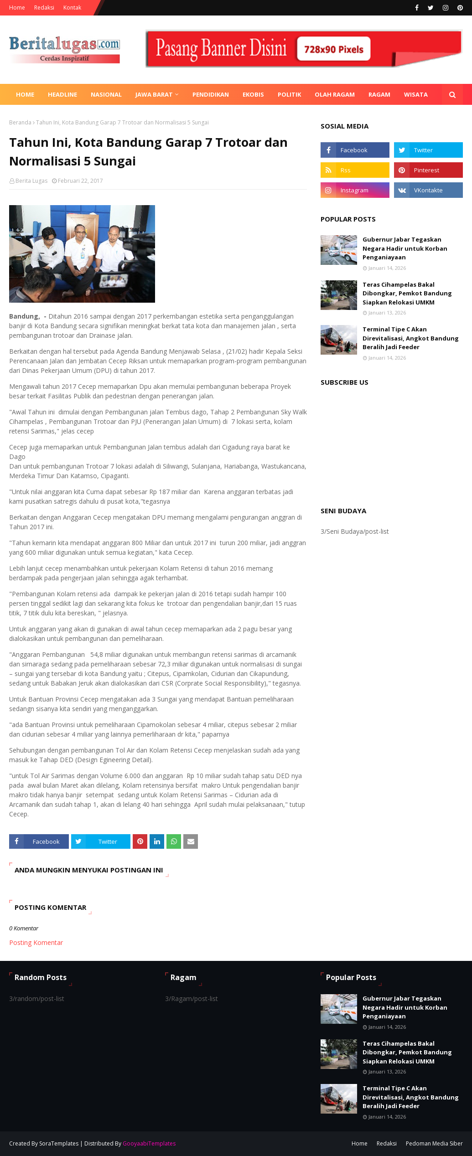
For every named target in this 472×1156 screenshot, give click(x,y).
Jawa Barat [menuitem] (154, 94)
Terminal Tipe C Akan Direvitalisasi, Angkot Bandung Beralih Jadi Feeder (411, 338)
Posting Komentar (36, 942)
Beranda (20, 122)
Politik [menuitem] (289, 94)
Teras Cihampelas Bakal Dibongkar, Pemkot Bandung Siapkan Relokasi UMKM (407, 293)
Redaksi (44, 7)
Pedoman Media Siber (434, 1143)
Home (17, 7)
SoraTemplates (58, 1143)
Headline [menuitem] (62, 94)
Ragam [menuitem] (379, 94)
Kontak (72, 7)
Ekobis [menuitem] (253, 94)
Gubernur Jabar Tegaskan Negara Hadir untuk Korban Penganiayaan (405, 248)
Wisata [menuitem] (416, 94)
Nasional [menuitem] (106, 94)
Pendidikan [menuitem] (210, 94)
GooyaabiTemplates (149, 1143)
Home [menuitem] (25, 94)
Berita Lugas (31, 181)
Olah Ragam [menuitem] (335, 94)
